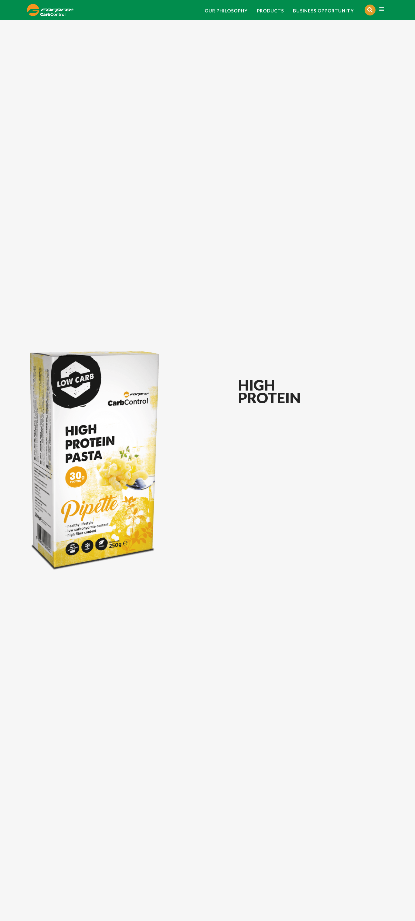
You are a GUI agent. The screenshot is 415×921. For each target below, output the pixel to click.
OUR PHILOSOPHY (226, 10)
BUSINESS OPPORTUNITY (323, 10)
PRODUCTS (270, 10)
